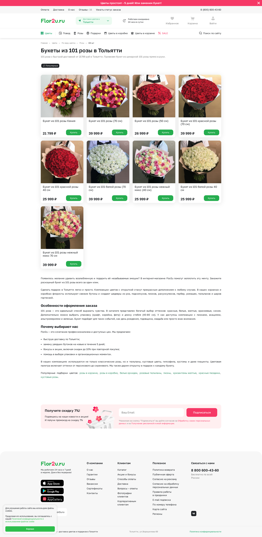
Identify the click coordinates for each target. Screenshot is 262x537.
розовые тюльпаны (150, 372)
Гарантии (92, 474)
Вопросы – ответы (127, 488)
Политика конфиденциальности (205, 532)
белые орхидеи (128, 372)
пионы (167, 372)
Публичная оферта (163, 474)
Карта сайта (160, 509)
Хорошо (30, 529)
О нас (71, 9)
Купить (73, 132)
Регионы (157, 513)
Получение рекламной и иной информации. (153, 423)
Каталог (121, 469)
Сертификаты (94, 488)
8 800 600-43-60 (205, 470)
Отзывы (85, 9)
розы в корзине (89, 372)
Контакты (92, 493)
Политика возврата (164, 469)
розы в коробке (109, 372)
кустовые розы (49, 376)
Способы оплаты (126, 479)
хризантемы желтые (184, 372)
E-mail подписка (162, 499)
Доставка (58, 9)
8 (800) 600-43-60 (211, 9)
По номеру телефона (164, 504)
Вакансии (92, 483)
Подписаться (202, 412)
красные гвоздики (209, 372)
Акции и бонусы (126, 474)
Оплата (45, 9)
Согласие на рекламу (165, 479)
